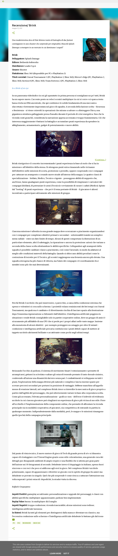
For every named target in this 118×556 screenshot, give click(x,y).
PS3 (19, 523)
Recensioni (27, 523)
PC (14, 523)
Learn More (55, 553)
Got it (66, 553)
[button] (13, 33)
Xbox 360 (36, 523)
